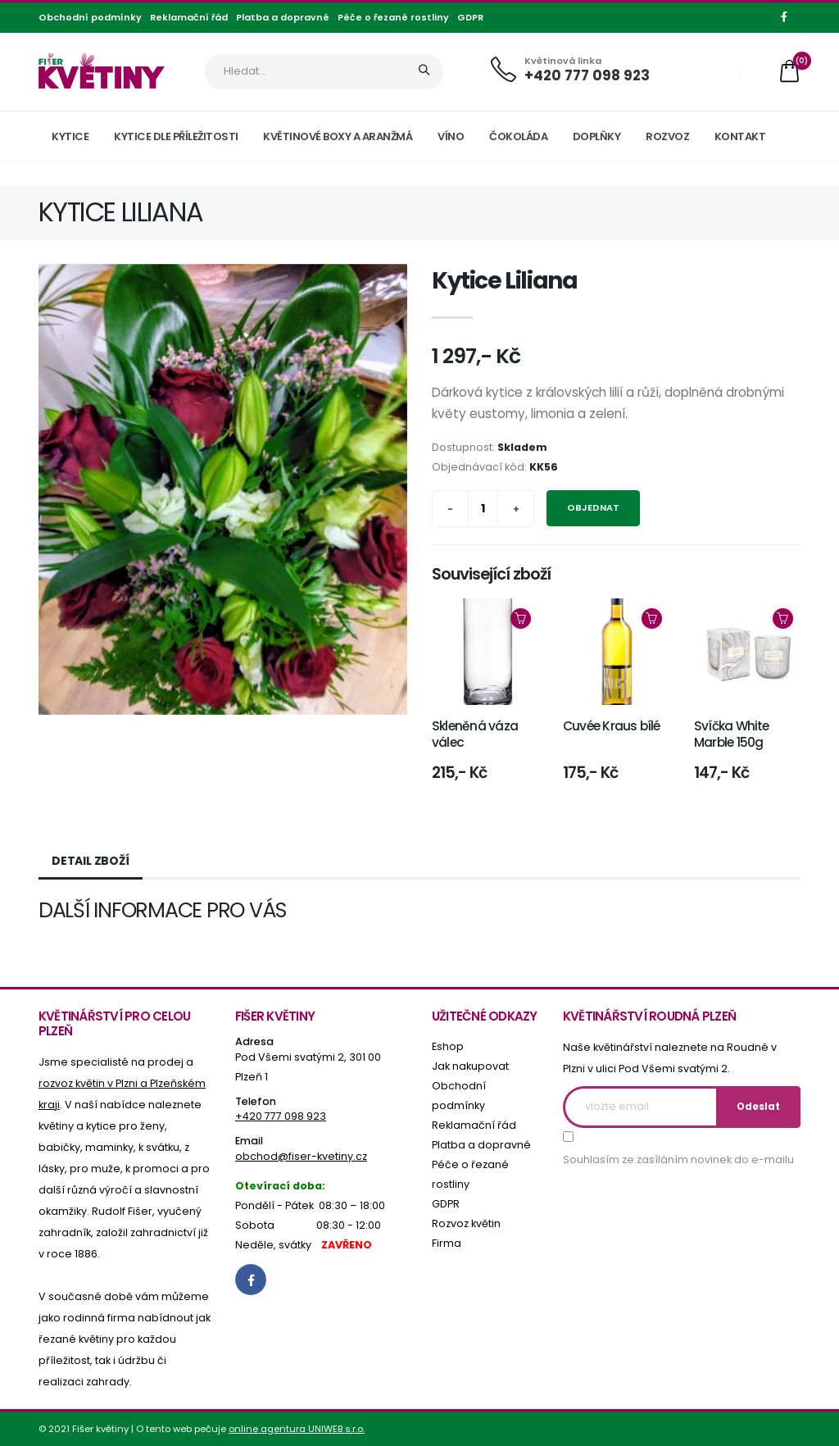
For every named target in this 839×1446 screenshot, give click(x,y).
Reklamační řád (189, 17)
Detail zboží (90, 861)
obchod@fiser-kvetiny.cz (301, 1156)
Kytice (70, 136)
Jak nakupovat (470, 1066)
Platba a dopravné (282, 17)
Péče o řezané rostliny (393, 17)
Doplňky (597, 136)
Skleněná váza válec (475, 734)
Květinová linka (562, 61)
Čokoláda (518, 136)
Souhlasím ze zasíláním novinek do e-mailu (678, 1159)
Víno (451, 136)
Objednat (593, 507)
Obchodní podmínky (90, 17)
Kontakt (740, 136)
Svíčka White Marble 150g (731, 734)
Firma (446, 1243)
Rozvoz (667, 136)
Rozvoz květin (466, 1223)
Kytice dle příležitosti (176, 136)
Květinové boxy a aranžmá (337, 136)
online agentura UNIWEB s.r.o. (297, 1428)
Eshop (448, 1046)
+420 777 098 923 (587, 75)
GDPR (470, 17)
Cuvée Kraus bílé (611, 725)
